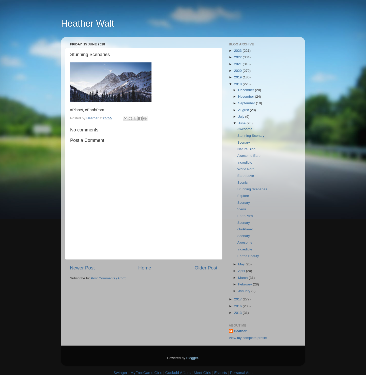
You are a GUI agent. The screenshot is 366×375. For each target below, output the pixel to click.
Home (144, 267)
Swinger (120, 372)
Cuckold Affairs (178, 372)
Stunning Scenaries (252, 189)
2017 (238, 299)
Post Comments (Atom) (109, 278)
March (243, 278)
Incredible (244, 162)
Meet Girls (202, 372)
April (242, 271)
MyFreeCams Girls (146, 372)
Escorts (220, 372)
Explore (243, 196)
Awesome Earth (249, 156)
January (244, 291)
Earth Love (245, 176)
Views (242, 209)
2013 (238, 313)
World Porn (245, 169)
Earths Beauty (248, 256)
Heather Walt (87, 23)
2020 (238, 71)
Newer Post (82, 267)
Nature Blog (246, 149)
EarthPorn (245, 216)
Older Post (206, 267)
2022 (238, 57)
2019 (238, 77)
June (242, 123)
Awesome (244, 129)
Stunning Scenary (251, 136)
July (241, 116)
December (246, 90)
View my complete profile (248, 338)
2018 (238, 84)
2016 (238, 306)
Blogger (192, 358)
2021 (238, 64)
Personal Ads (241, 372)
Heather (240, 331)
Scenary (243, 142)
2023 (238, 51)
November (246, 96)
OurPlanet (245, 229)
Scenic (242, 182)
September (247, 103)
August (244, 110)
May (242, 264)
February (245, 284)
